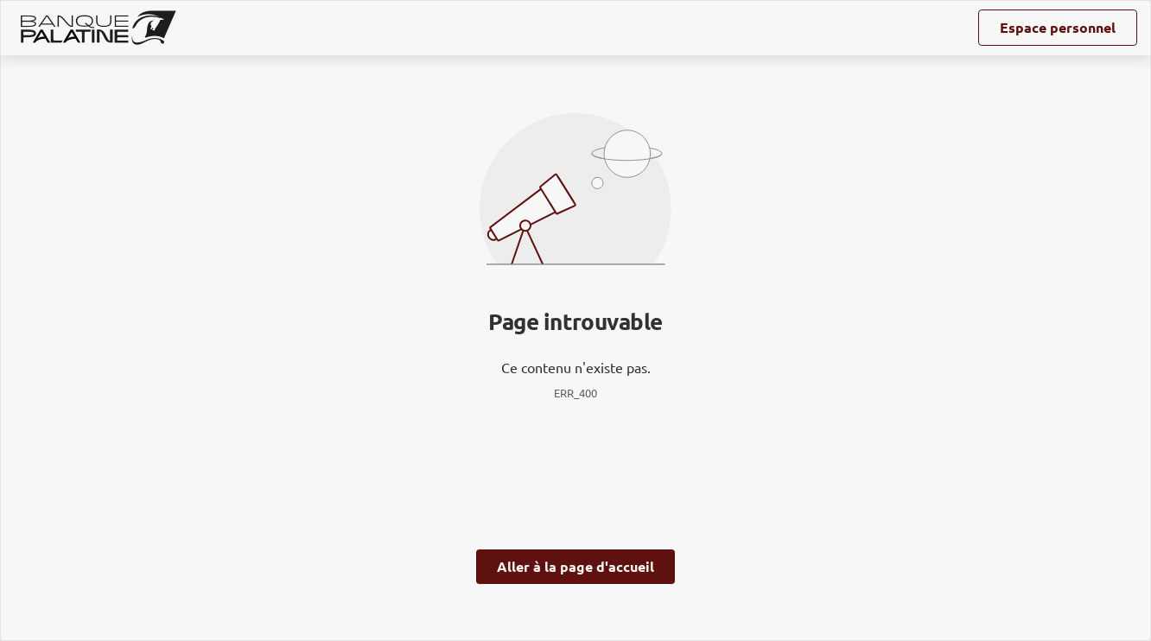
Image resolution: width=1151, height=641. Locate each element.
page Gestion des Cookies (489, 500)
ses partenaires (577, 210)
